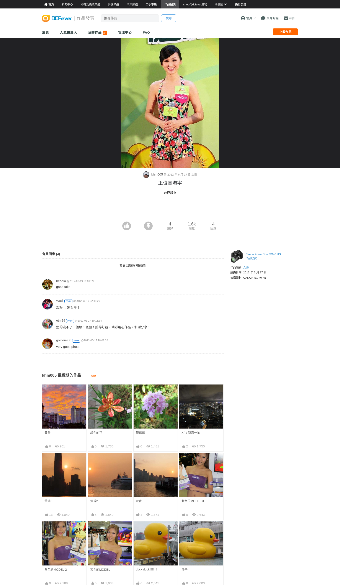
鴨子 (184, 529)
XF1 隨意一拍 (190, 432)
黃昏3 (48, 501)
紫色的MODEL (100, 569)
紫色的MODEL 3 (192, 501)
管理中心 (125, 32)
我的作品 (97, 33)
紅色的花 (96, 432)
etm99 (60, 320)
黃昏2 (94, 501)
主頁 (45, 32)
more (92, 375)
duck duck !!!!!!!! (146, 529)
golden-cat (63, 340)
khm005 (153, 174)
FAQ (146, 32)
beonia (61, 281)
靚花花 (140, 432)
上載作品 (285, 32)
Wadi (60, 300)
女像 (246, 267)
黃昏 (47, 432)
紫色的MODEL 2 (55, 569)
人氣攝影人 (68, 32)
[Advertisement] (170, 209)
